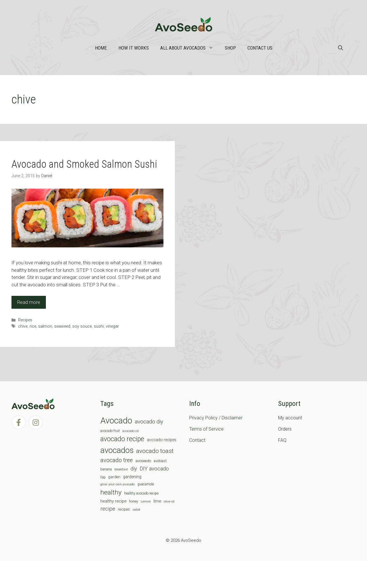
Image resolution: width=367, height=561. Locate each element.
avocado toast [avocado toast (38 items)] (154, 450)
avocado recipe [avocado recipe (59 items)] (122, 439)
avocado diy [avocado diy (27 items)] (149, 421)
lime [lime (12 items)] (157, 501)
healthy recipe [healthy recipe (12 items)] (113, 501)
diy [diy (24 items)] (133, 469)
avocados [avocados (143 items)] (117, 450)
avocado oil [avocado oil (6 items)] (130, 431)
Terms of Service (206, 429)
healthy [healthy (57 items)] (111, 492)
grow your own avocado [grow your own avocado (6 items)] (117, 484)
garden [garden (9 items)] (114, 477)
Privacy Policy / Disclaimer (216, 418)
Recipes (25, 320)
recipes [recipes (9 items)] (124, 509)
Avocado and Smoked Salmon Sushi (84, 164)
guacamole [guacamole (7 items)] (145, 484)
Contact (197, 440)
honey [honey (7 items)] (133, 501)
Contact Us (259, 48)
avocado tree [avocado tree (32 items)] (116, 460)
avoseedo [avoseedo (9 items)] (143, 461)
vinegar (112, 326)
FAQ (282, 440)
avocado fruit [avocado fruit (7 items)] (110, 431)
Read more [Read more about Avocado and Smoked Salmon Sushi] (28, 302)
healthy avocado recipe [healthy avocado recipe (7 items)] (141, 493)
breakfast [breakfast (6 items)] (121, 469)
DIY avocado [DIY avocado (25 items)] (154, 469)
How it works (133, 48)
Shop (230, 48)
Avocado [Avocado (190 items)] (116, 420)
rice (33, 326)
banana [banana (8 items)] (106, 469)
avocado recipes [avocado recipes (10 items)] (161, 439)
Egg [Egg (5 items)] (103, 477)
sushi (99, 326)
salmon (45, 326)
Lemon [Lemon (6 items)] (146, 501)
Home (101, 48)
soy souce (82, 326)
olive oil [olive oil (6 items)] (169, 501)
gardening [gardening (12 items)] (132, 476)
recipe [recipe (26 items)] (107, 509)
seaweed (62, 326)
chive (23, 326)
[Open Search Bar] (340, 48)
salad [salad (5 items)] (136, 509)
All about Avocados (189, 48)
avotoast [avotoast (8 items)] (160, 461)
